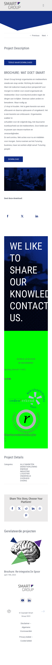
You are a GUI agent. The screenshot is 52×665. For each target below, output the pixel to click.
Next (44, 35)
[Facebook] (7, 216)
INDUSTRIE (25, 471)
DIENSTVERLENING (28, 467)
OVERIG (23, 481)
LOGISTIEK (25, 473)
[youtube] (22, 600)
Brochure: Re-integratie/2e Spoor (22, 571)
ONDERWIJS (25, 476)
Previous (35, 35)
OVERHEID (24, 478)
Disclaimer (25, 623)
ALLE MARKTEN (27, 464)
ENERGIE (24, 469)
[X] (22, 216)
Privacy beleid (25, 637)
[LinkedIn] (36, 216)
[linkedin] (29, 600)
